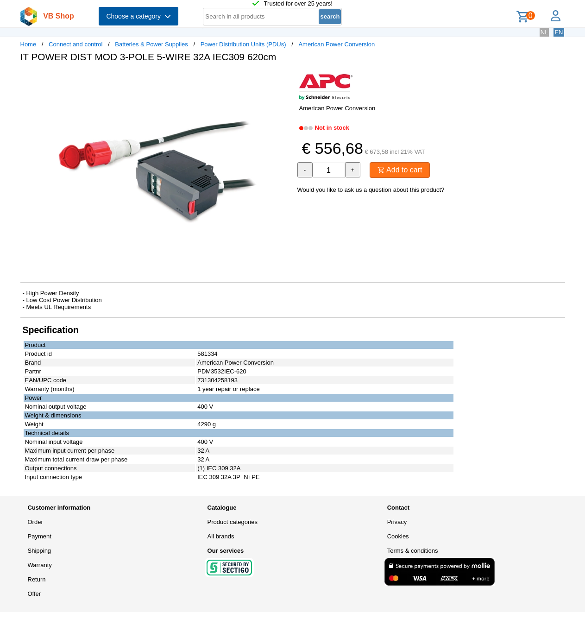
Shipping (39, 550)
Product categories (233, 521)
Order (35, 521)
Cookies (398, 536)
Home (28, 44)
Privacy (397, 521)
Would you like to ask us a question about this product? (371, 189)
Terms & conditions (412, 550)
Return (37, 579)
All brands (221, 536)
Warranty (40, 565)
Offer (34, 593)
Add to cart (399, 170)
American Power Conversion (336, 44)
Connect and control (75, 44)
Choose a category (138, 16)
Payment (39, 536)
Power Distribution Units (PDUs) (243, 44)
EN (558, 32)
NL (544, 32)
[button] (284, 79)
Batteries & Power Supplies (151, 44)
